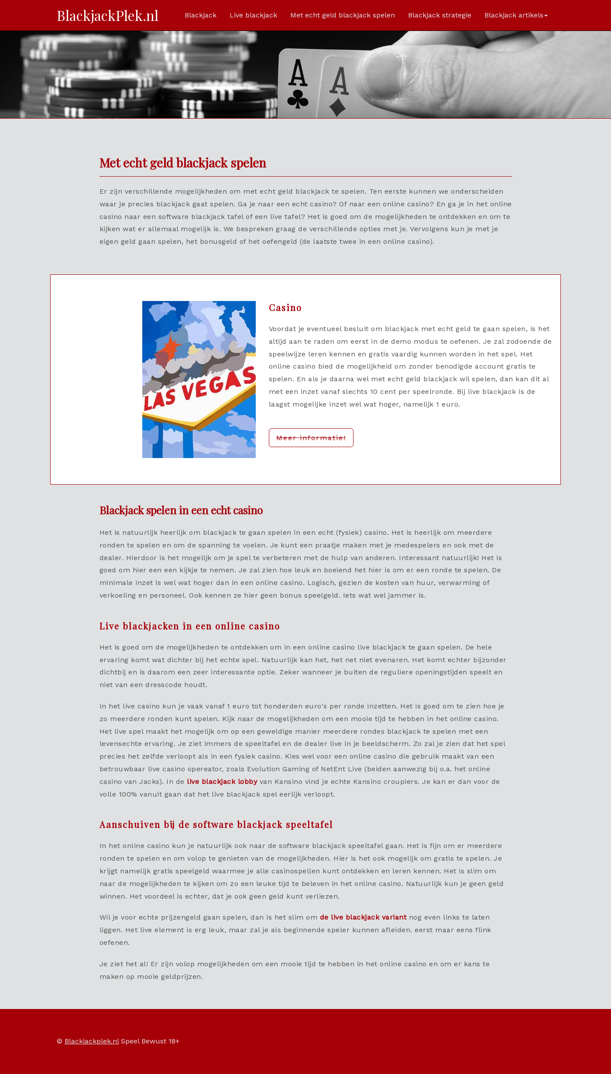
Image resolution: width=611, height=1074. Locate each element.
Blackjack (200, 15)
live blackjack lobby (222, 781)
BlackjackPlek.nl (107, 15)
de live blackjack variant (363, 917)
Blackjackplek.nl (92, 1041)
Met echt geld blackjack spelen (342, 15)
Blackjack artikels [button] (516, 15)
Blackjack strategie (439, 15)
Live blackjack (253, 15)
